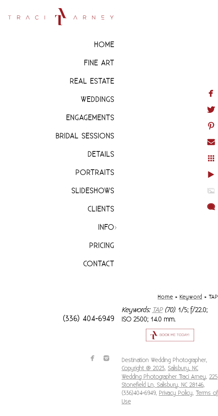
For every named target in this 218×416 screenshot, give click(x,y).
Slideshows (92, 191)
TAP (157, 310)
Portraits (94, 172)
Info (106, 227)
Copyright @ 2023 (143, 368)
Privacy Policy (175, 393)
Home (104, 45)
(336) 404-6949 (88, 318)
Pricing (101, 245)
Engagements (90, 118)
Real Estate (92, 81)
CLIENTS (101, 209)
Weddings (97, 99)
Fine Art (99, 63)
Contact (98, 264)
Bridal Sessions (85, 136)
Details (101, 154)
